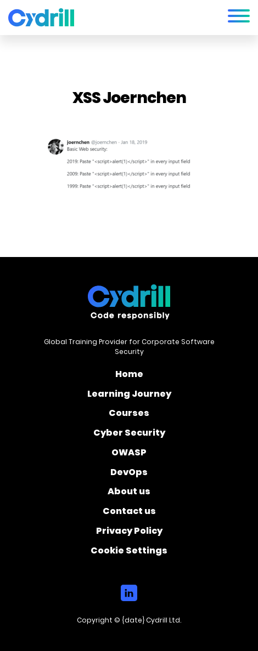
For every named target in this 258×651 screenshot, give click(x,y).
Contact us (129, 512)
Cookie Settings (129, 551)
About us (129, 493)
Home (129, 375)
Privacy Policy (129, 532)
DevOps (129, 474)
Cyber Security (129, 434)
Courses (129, 414)
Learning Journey (129, 395)
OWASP (129, 454)
